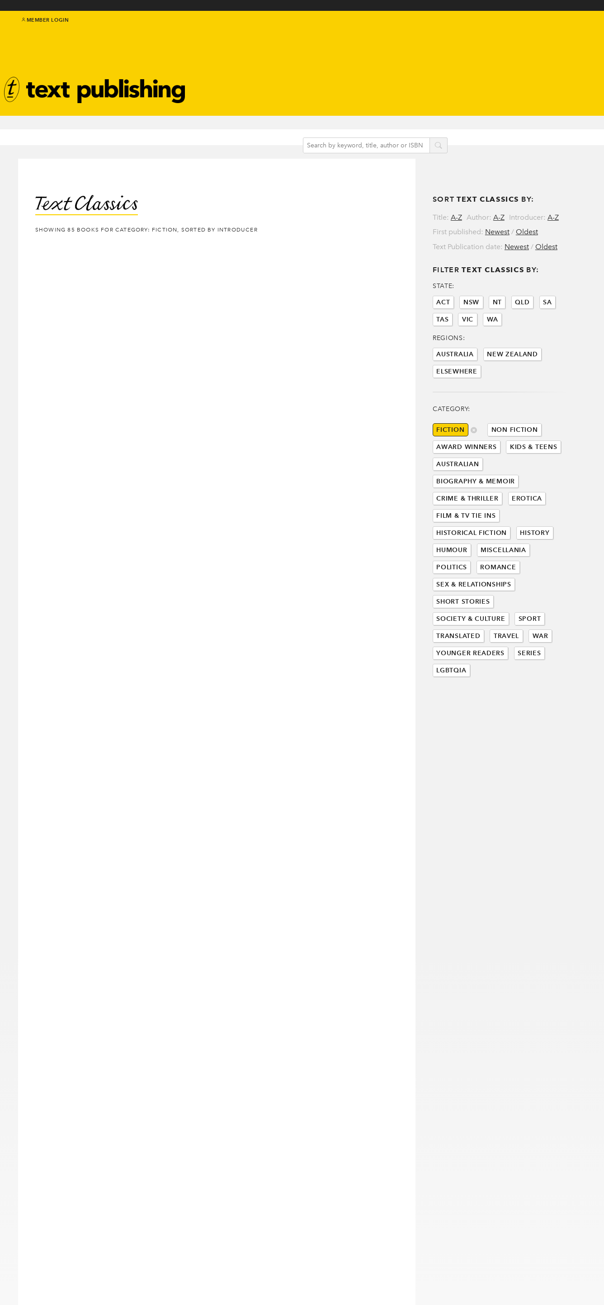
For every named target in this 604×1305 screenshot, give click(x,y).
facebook (550, 32)
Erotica (527, 536)
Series (529, 691)
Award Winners (466, 484)
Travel (506, 673)
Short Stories (463, 639)
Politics (451, 605)
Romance (498, 605)
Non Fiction (514, 467)
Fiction (450, 467)
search (447, 131)
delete (474, 468)
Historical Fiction (471, 570)
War (540, 673)
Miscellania (503, 587)
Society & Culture (470, 656)
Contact (49, 1281)
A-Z (456, 199)
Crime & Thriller (467, 536)
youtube (580, 32)
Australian (457, 502)
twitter (540, 32)
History (534, 570)
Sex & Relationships (473, 622)
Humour (451, 587)
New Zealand (512, 392)
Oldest (527, 214)
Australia (454, 392)
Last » (133, 1101)
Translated (458, 673)
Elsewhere (456, 409)
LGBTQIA (451, 708)
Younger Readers (470, 691)
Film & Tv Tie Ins (465, 553)
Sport (530, 656)
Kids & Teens (533, 484)
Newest (497, 214)
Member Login (45, 27)
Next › (102, 1101)
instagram (570, 32)
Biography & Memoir (475, 519)
